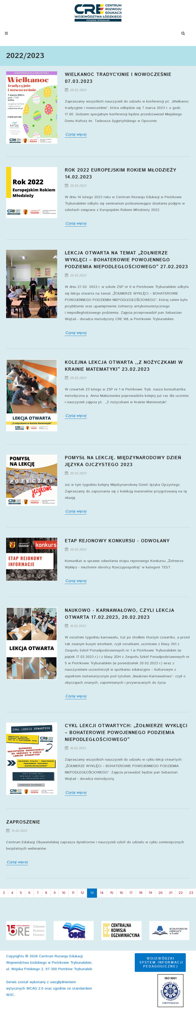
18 (140, 892)
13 (92, 892)
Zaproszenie (23, 822)
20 (160, 892)
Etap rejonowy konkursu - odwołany (117, 541)
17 (131, 892)
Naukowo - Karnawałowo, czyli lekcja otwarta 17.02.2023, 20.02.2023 (119, 614)
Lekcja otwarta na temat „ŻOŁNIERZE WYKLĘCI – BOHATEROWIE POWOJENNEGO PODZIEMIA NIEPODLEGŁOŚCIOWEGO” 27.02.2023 (126, 260)
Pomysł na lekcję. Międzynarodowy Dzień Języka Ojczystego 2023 (123, 461)
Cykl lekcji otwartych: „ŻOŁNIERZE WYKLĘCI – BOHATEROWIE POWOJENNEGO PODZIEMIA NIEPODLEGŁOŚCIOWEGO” (126, 733)
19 (150, 892)
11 (73, 892)
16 (121, 892)
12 (82, 892)
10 (63, 892)
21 (170, 892)
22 (181, 892)
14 (102, 892)
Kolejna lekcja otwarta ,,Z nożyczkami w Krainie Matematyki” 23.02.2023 (124, 366)
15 (111, 892)
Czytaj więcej (75, 134)
